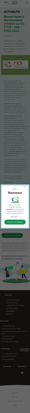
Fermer (25, 186)
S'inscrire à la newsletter (15, 222)
